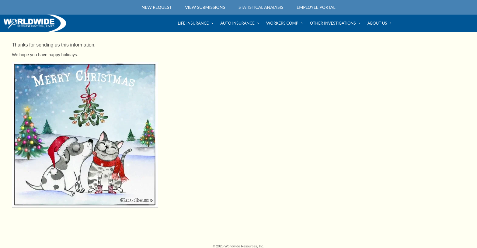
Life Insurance (193, 23)
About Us (377, 23)
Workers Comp (282, 23)
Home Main (36, 23)
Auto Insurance (237, 23)
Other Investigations (333, 23)
